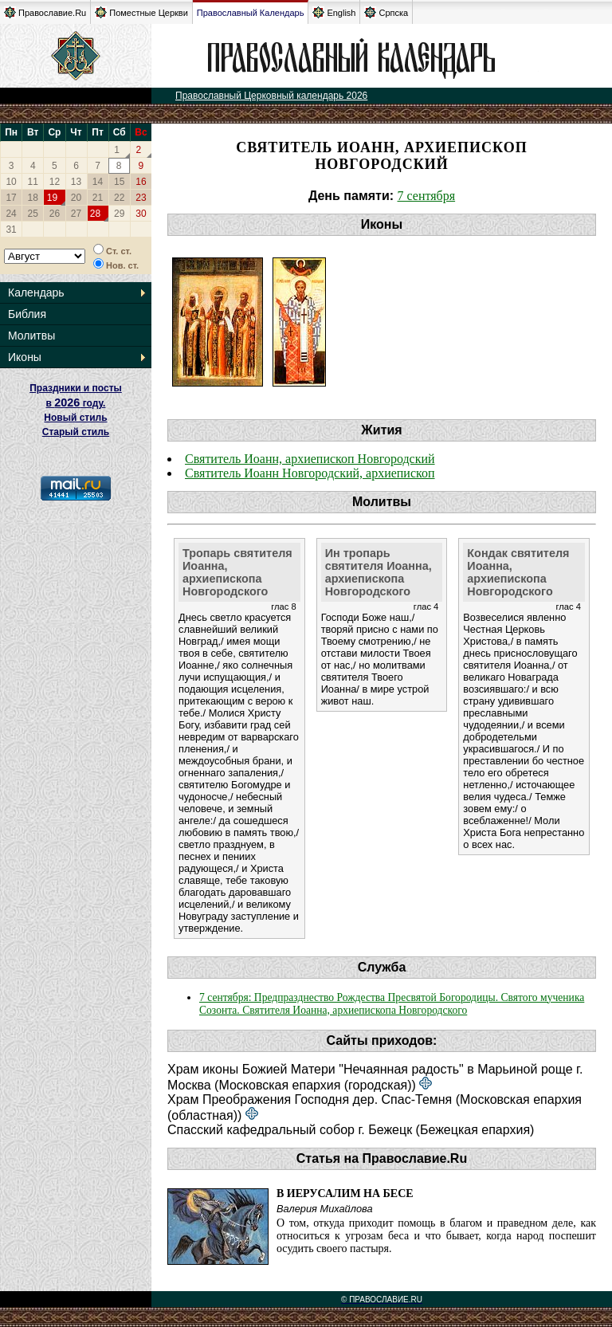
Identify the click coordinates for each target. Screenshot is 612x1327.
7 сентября (427, 195)
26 (54, 213)
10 (11, 181)
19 (52, 197)
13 (76, 181)
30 (140, 213)
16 (140, 181)
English (333, 12)
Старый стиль (75, 432)
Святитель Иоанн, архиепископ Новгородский (310, 458)
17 (11, 197)
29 (119, 213)
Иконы (24, 357)
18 (33, 197)
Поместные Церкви (141, 12)
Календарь (36, 292)
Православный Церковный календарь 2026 (271, 95)
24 (11, 213)
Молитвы (31, 335)
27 (76, 213)
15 (119, 181)
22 (119, 197)
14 (97, 181)
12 (54, 181)
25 (33, 213)
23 (140, 197)
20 (76, 197)
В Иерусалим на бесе (345, 1193)
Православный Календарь (250, 13)
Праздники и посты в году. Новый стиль (75, 403)
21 (97, 197)
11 (33, 181)
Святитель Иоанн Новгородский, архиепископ (310, 473)
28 (95, 213)
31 (11, 229)
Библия (27, 314)
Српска (386, 12)
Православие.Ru (45, 12)
